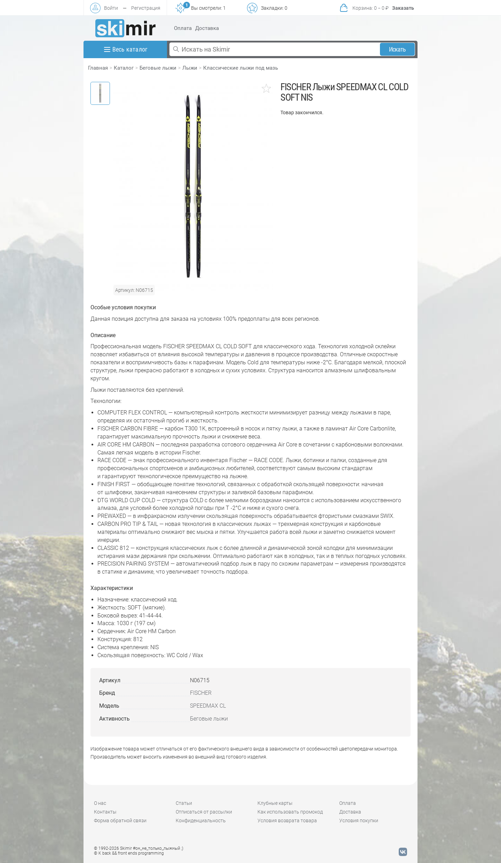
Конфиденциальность (201, 820)
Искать (397, 49)
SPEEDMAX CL (208, 705)
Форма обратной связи (120, 820)
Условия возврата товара (287, 820)
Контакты (105, 812)
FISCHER (201, 693)
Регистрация (145, 8)
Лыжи (189, 68)
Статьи (184, 803)
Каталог (124, 68)
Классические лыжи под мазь (240, 68)
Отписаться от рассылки (204, 812)
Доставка (207, 28)
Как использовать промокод (290, 812)
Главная (98, 68)
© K (129, 853)
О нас (100, 803)
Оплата (183, 28)
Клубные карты (275, 803)
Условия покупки (358, 820)
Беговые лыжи (158, 68)
